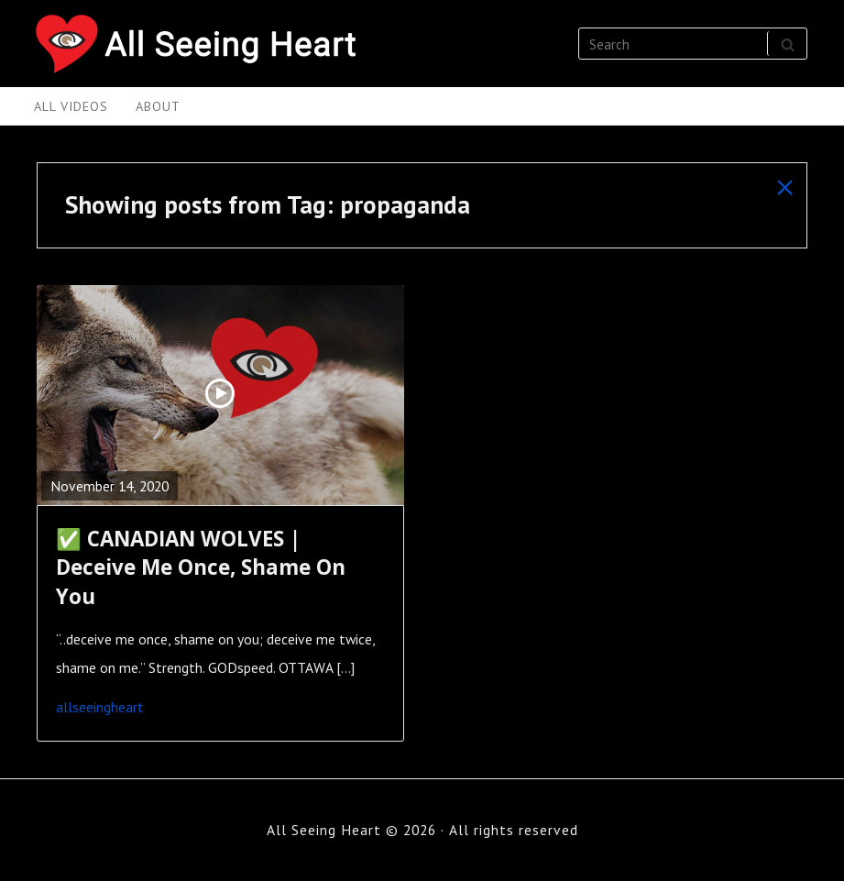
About (158, 106)
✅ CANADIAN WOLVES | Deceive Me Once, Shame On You (200, 567)
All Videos (71, 106)
